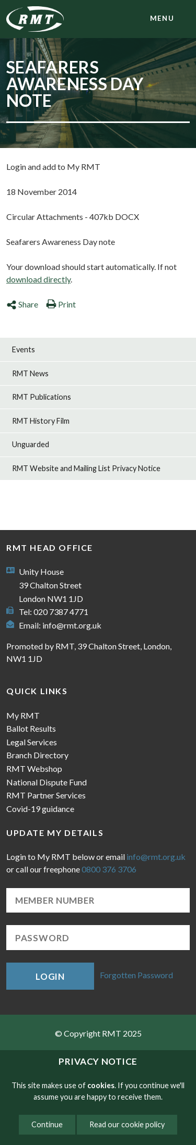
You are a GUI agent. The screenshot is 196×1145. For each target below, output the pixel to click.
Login (50, 976)
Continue (47, 1124)
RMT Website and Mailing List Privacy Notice (86, 468)
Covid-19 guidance (40, 809)
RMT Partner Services (46, 795)
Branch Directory (37, 755)
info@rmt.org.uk (71, 625)
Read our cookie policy (127, 1124)
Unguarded (30, 444)
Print (61, 304)
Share (22, 304)
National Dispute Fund (46, 782)
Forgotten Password (136, 975)
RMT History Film (41, 420)
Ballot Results (31, 728)
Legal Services (31, 742)
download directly (38, 279)
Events (23, 349)
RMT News (30, 373)
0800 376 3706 (109, 869)
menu (162, 18)
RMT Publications (41, 396)
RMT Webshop (34, 768)
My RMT (23, 715)
